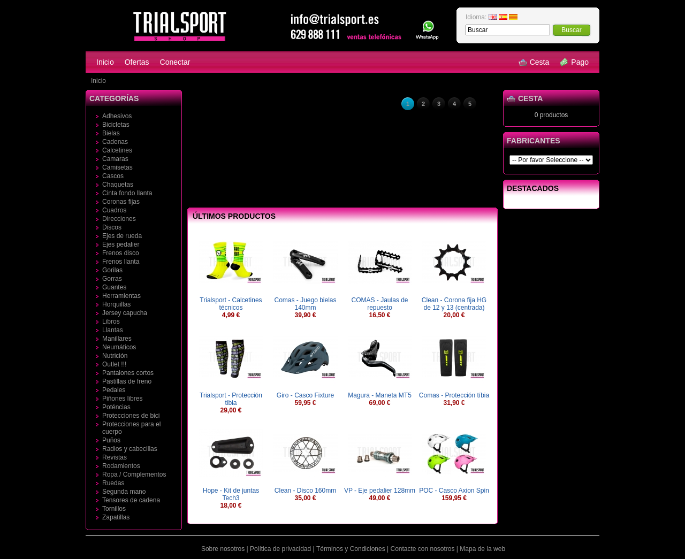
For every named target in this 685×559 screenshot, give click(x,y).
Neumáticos (119, 347)
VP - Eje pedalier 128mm (379, 490)
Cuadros (114, 210)
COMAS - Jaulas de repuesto (379, 303)
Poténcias (116, 407)
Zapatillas (116, 517)
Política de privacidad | (282, 549)
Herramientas (121, 296)
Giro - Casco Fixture (305, 395)
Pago (574, 62)
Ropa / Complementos (134, 474)
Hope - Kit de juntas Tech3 (231, 494)
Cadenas (115, 142)
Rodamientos (121, 466)
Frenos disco (120, 253)
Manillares (117, 338)
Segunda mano (124, 491)
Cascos (113, 176)
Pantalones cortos (128, 373)
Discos (111, 227)
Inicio (105, 62)
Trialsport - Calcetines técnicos (231, 303)
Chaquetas (117, 184)
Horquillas (116, 304)
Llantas (112, 330)
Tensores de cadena (131, 500)
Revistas (114, 457)
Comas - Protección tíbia (454, 395)
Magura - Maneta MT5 (380, 395)
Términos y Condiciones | (352, 549)
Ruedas (113, 483)
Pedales (113, 390)
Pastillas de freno (126, 381)
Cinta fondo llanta (127, 193)
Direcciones (119, 219)
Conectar (175, 62)
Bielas (111, 133)
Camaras (115, 159)
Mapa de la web (482, 549)
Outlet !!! (114, 364)
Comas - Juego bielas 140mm (305, 303)
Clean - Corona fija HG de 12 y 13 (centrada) (454, 303)
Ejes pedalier (120, 244)
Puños (111, 440)
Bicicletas (116, 124)
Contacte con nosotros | (424, 549)
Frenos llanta (120, 261)
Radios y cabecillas (129, 449)
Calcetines (117, 150)
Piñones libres (122, 398)
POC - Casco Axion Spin (454, 490)
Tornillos (114, 508)
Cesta (534, 62)
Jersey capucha (124, 313)
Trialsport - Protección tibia (231, 399)
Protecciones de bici (130, 415)
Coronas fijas (121, 201)
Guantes (114, 287)
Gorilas (112, 270)
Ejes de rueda (122, 236)
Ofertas (137, 62)
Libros (111, 321)
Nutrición (114, 355)
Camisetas (117, 167)
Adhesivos (117, 116)
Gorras (112, 278)
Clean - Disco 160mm (305, 490)
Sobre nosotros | (224, 549)
